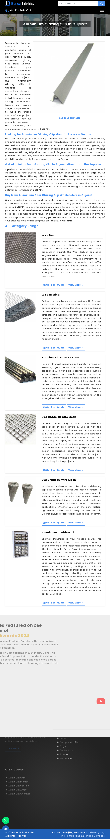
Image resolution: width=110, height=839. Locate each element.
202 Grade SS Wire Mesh (59, 480)
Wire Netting (51, 294)
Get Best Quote (54, 284)
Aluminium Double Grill (58, 532)
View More (76, 284)
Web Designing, (96, 832)
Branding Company (94, 835)
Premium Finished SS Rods (60, 357)
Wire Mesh (49, 235)
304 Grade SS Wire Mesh (59, 417)
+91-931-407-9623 (18, 10)
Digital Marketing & (72, 835)
